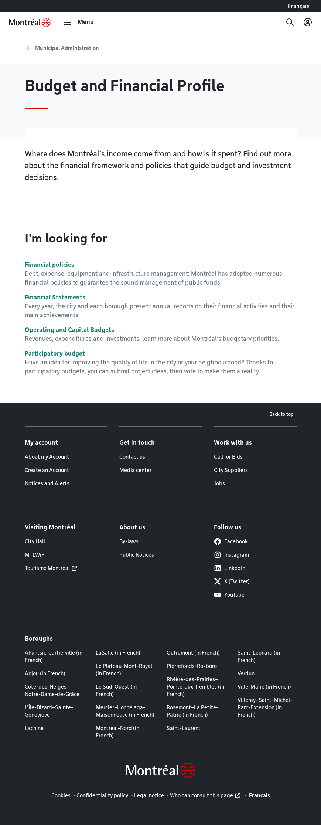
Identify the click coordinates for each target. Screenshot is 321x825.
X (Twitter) (232, 581)
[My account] (307, 22)
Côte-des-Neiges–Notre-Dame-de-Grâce (52, 690)
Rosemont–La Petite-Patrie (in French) (192, 711)
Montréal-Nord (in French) (117, 732)
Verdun (246, 673)
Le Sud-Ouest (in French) (116, 690)
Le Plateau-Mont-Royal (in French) (124, 669)
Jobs (219, 483)
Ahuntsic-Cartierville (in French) (53, 656)
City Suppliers (231, 470)
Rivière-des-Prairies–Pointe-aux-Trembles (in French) (195, 686)
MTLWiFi (35, 555)
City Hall (35, 541)
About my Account (47, 457)
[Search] (290, 22)
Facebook (231, 541)
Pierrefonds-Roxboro (192, 666)
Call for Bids (228, 457)
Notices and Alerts (47, 483)
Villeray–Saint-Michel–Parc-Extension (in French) (265, 707)
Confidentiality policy (102, 795)
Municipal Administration (67, 48)
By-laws (129, 541)
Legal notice (149, 795)
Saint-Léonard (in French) (259, 656)
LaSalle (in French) (118, 653)
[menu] (78, 22)
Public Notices (136, 555)
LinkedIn (229, 568)
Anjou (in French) (45, 673)
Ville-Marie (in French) (264, 687)
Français (298, 6)
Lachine (34, 728)
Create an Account (47, 470)
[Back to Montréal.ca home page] (30, 22)
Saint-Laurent (184, 728)
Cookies (61, 795)
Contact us (132, 457)
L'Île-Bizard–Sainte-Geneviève (49, 711)
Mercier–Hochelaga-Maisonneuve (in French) (125, 711)
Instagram (231, 555)
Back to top (281, 414)
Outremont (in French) (193, 653)
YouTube (229, 594)
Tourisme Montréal (47, 568)
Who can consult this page (201, 795)
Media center (135, 470)
